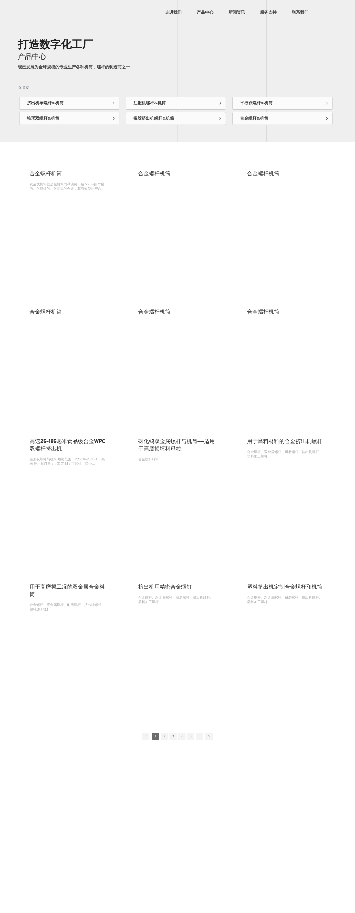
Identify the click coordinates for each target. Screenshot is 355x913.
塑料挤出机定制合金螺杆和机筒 (284, 587)
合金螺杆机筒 (46, 173)
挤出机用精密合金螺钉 (165, 587)
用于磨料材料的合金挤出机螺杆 (284, 441)
